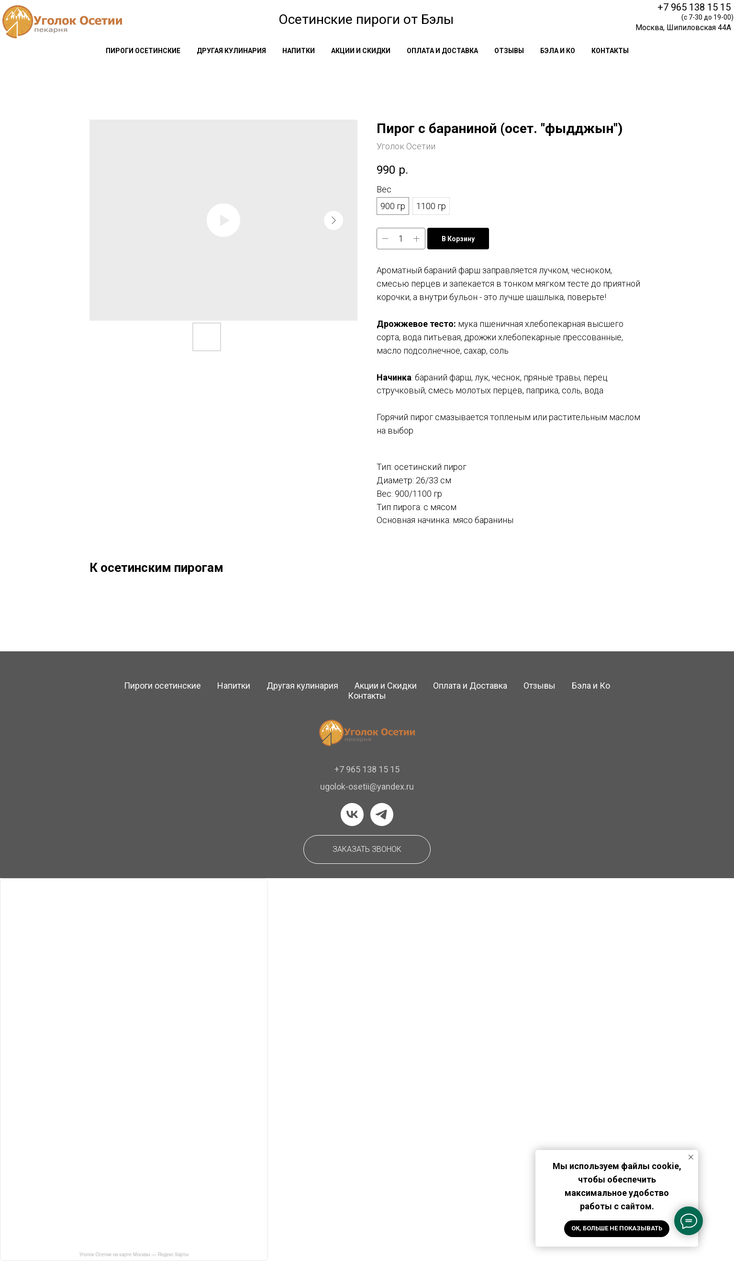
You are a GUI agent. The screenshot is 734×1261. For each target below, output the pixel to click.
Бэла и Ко (557, 51)
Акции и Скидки (386, 686)
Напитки (233, 686)
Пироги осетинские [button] (143, 51)
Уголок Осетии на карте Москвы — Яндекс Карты (134, 1254)
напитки (298, 51)
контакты (610, 51)
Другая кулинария (302, 686)
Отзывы (539, 686)
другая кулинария (231, 51)
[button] (367, 849)
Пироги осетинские (162, 686)
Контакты (367, 696)
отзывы (509, 51)
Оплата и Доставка (470, 686)
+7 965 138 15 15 (694, 7)
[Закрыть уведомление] (691, 1157)
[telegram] (381, 814)
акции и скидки (360, 51)
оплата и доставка (442, 51)
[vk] (352, 814)
